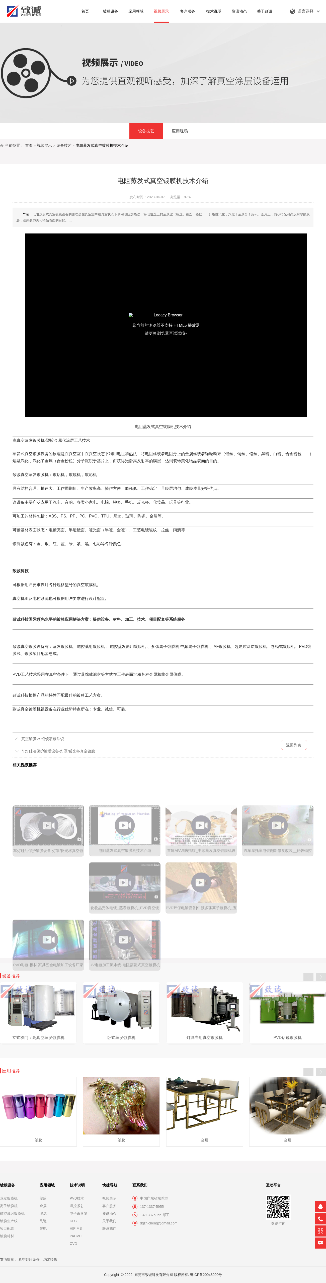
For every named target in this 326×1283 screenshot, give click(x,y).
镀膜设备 (110, 11)
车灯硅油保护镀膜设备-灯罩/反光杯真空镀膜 (58, 751)
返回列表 (293, 745)
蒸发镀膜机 (9, 1198)
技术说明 (213, 11)
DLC (73, 1221)
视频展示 (161, 11)
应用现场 (180, 131)
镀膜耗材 (7, 1236)
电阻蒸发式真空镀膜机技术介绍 (102, 145)
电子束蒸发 (78, 1213)
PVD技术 (77, 1198)
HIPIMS (76, 1228)
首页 (85, 11)
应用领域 (135, 11)
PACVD (75, 1236)
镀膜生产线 (9, 1221)
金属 (43, 1206)
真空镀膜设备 (29, 1259)
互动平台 (273, 1185)
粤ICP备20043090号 (206, 1275)
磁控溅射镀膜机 (12, 1213)
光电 (43, 1228)
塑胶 (43, 1198)
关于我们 (109, 1221)
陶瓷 (43, 1221)
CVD (73, 1244)
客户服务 (187, 11)
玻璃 (43, 1213)
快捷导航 (109, 1185)
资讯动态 (239, 11)
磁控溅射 (77, 1206)
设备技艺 (146, 131)
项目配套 (7, 1228)
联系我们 (109, 1228)
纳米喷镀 (50, 1259)
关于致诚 (264, 11)
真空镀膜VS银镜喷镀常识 (42, 739)
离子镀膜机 (9, 1206)
